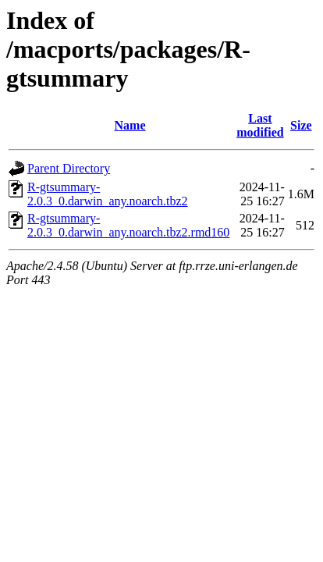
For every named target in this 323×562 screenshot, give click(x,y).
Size (301, 125)
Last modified (259, 125)
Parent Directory (68, 168)
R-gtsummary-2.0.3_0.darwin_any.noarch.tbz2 (107, 194)
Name (130, 125)
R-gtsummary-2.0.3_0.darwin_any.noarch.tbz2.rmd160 (128, 225)
